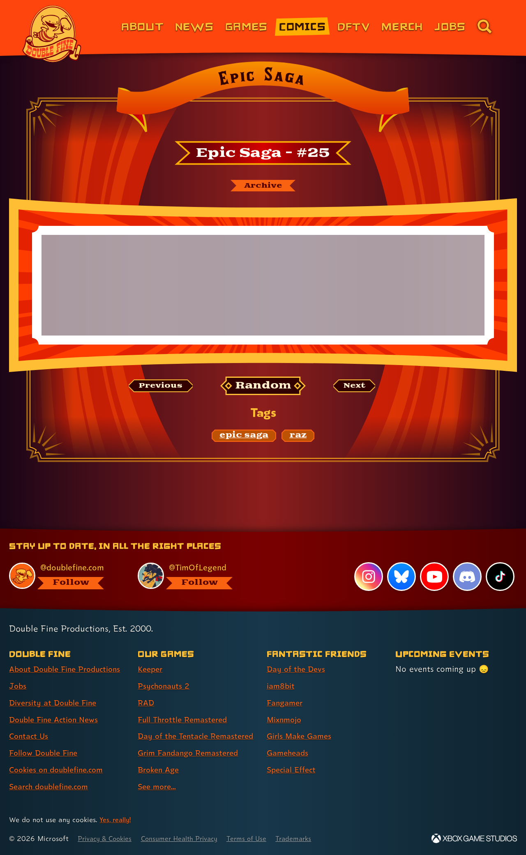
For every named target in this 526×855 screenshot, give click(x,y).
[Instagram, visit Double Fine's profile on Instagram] (367, 562)
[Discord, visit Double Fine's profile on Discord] (466, 562)
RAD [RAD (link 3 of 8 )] (146, 689)
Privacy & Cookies (107, 838)
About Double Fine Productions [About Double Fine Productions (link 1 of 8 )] (68, 655)
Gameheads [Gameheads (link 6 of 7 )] (289, 739)
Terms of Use (260, 838)
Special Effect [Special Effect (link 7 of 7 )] (293, 756)
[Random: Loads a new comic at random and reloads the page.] (263, 387)
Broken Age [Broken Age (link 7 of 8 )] (160, 770)
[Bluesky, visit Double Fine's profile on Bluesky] (400, 562)
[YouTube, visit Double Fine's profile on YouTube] (434, 562)
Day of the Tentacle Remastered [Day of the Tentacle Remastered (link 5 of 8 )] (175, 729)
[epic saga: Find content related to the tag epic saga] (244, 436)
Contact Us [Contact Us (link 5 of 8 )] (30, 722)
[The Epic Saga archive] (263, 186)
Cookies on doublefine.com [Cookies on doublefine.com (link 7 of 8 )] (59, 756)
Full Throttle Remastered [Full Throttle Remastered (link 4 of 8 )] (185, 705)
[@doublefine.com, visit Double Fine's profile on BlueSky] (64, 561)
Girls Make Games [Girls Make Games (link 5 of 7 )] (301, 722)
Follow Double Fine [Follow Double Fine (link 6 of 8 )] (45, 739)
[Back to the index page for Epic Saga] (263, 99)
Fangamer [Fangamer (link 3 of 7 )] (286, 689)
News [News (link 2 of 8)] (194, 26)
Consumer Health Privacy (188, 838)
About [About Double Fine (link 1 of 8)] (142, 26)
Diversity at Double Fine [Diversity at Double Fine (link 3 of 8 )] (55, 689)
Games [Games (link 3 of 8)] (246, 26)
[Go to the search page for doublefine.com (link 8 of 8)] (484, 26)
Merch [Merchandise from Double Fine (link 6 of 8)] (402, 26)
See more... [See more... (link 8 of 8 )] (158, 787)
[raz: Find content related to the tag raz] (297, 436)
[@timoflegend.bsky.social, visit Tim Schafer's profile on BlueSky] (193, 561)
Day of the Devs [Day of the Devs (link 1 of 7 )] (297, 655)
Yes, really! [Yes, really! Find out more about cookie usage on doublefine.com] (116, 820)
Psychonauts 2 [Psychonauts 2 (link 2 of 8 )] (165, 672)
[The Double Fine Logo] (52, 33)
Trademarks (309, 838)
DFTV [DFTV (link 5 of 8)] (353, 26)
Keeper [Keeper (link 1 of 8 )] (151, 655)
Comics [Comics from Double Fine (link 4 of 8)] (302, 26)
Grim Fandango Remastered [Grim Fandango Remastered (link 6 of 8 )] (191, 753)
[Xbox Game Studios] (474, 839)
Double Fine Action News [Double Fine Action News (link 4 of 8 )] (56, 705)
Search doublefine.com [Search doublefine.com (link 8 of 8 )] (52, 772)
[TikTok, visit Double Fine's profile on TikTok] (500, 562)
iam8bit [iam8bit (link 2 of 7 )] (281, 672)
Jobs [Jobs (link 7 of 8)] (450, 26)
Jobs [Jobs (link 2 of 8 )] (18, 672)
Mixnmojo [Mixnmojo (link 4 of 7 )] (286, 705)
